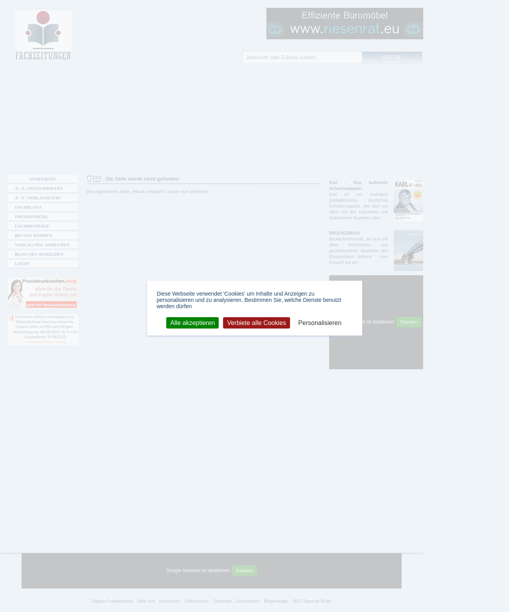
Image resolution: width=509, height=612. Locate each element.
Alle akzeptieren (192, 322)
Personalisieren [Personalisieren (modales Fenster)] (319, 322)
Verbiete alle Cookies (256, 322)
